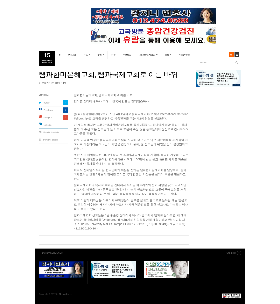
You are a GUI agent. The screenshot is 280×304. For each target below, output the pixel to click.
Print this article (50, 140)
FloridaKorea (65, 294)
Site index (231, 253)
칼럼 (99, 55)
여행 (167, 55)
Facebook (48, 110)
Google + (48, 117)
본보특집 (127, 55)
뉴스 (86, 55)
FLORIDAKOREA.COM (61, 12)
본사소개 (72, 55)
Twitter (46, 103)
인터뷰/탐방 (184, 55)
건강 (113, 55)
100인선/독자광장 (146, 55)
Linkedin (48, 125)
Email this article (51, 132)
